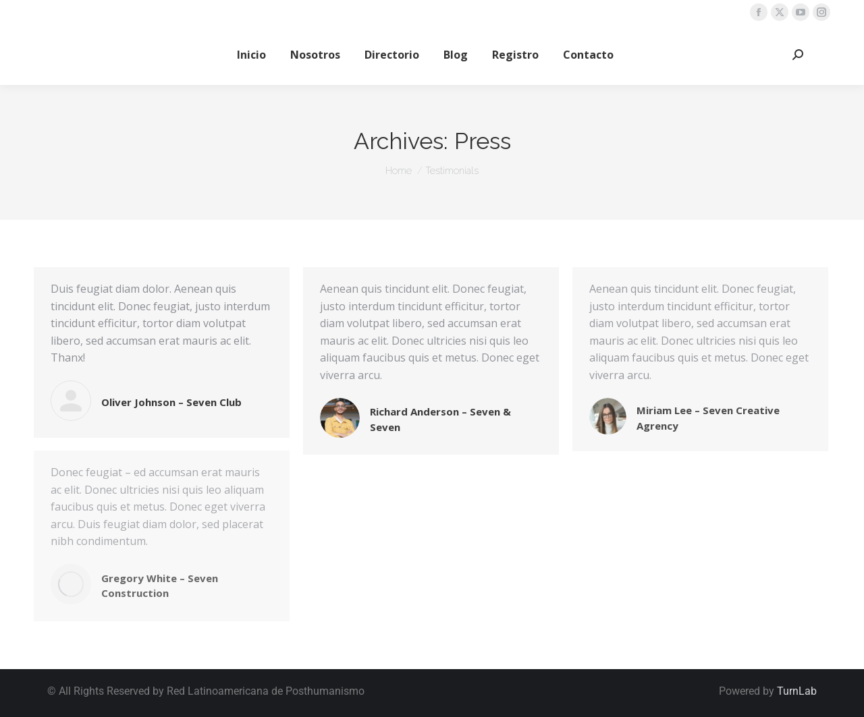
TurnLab (797, 691)
